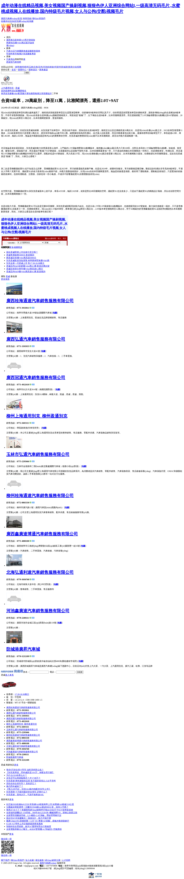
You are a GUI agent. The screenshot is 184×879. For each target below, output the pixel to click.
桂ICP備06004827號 (43, 868)
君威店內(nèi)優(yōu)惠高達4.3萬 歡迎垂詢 (25, 271)
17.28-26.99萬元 (22, 694)
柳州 (22, 67)
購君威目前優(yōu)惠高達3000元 (21, 258)
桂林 (49, 67)
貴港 (70, 67)
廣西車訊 (10, 40)
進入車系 (9, 675)
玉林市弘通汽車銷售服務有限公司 (37, 454)
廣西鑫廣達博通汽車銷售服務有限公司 (42, 533)
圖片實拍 (26, 93)
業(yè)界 (23, 40)
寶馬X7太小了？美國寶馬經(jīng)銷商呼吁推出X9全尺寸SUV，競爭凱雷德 (39, 810)
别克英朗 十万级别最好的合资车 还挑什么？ (26, 792)
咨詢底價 (5, 91)
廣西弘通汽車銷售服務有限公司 (35, 339)
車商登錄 (27, 18)
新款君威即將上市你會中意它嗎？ (22, 252)
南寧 (17, 67)
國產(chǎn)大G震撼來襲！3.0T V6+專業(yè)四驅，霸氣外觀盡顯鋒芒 (37, 821)
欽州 (54, 67)
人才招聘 (66, 860)
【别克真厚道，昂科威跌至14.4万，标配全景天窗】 (30, 772)
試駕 (26, 43)
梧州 (26, 67)
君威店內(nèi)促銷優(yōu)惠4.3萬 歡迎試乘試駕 (28, 266)
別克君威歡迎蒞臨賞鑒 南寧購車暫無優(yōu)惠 (27, 260)
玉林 (31, 67)
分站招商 (77, 67)
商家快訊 (10, 43)
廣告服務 (39, 860)
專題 (34, 54)
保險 (33, 40)
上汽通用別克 (7, 88)
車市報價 (17, 54)
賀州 (59, 67)
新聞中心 (22, 70)
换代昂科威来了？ (14, 786)
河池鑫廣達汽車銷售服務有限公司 (37, 610)
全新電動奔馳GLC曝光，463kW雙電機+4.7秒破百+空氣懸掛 (34, 829)
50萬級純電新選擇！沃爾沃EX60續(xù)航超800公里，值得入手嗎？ (37, 807)
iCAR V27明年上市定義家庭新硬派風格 (24, 824)
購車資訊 (33, 70)
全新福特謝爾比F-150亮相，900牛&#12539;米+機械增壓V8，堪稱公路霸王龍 (41, 812)
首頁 (14, 70)
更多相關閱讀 (15, 247)
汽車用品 (10, 59)
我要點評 (47, 93)
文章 (41, 93)
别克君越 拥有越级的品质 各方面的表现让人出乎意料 (31, 781)
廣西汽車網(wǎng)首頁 (11, 18)
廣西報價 (35, 93)
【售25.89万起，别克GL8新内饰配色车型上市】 (28, 789)
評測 (29, 40)
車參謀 (26, 51)
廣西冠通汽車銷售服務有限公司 (35, 377)
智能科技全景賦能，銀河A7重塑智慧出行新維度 (28, 826)
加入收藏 (29, 860)
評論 (30, 43)
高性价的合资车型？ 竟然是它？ (21, 783)
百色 (40, 67)
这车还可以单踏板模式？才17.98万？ (23, 778)
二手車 (55, 93)
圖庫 (32, 51)
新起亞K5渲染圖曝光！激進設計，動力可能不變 (28, 818)
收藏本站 (5, 21)
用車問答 (19, 59)
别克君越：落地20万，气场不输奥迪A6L (25, 794)
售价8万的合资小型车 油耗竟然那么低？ (25, 770)
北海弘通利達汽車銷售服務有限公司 (40, 572)
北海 (36, 67)
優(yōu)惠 (19, 43)
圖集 (29, 54)
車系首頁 (5, 93)
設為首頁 (14, 21)
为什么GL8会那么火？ (16, 775)
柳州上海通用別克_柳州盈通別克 (36, 416)
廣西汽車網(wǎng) (48, 863)
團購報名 (22, 91)
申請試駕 (13, 91)
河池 (45, 67)
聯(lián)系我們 (38, 18)
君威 (17, 88)
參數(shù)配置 (15, 93)
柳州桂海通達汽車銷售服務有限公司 (40, 495)
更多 (16, 765)
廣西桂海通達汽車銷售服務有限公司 (40, 300)
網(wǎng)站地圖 (26, 21)
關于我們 (5, 860)
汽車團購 (19, 51)
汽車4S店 (10, 51)
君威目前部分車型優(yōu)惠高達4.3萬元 (24, 269)
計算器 (24, 54)
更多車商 (5, 279)
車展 (36, 51)
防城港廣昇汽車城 (23, 649)
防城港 (64, 67)
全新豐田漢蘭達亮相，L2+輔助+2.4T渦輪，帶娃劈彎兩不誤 (33, 815)
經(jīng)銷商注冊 (52, 860)
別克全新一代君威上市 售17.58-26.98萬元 (25, 263)
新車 (17, 40)
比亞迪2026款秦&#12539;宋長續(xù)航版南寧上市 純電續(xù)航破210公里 (40, 804)
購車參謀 (43, 70)
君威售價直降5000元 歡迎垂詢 (20, 255)
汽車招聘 (17, 62)
